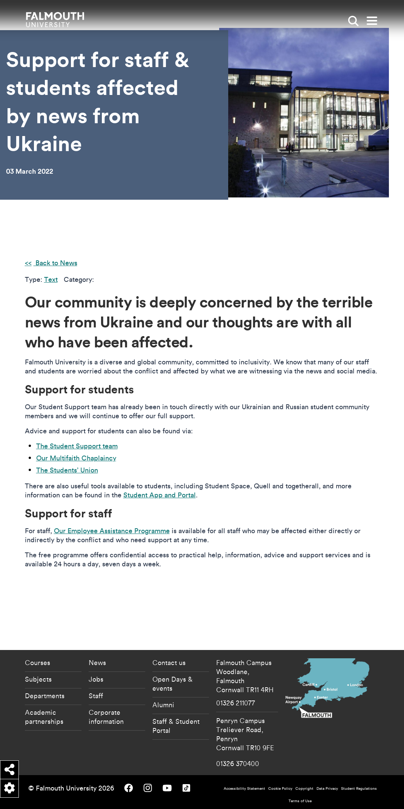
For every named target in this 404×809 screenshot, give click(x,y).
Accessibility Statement (244, 788)
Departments (45, 695)
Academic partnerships (44, 716)
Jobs (96, 679)
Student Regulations (359, 788)
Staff (96, 695)
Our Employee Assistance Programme (112, 530)
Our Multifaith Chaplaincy (76, 458)
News (97, 662)
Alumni (163, 704)
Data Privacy (327, 788)
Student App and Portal (159, 495)
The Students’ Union (67, 470)
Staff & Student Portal (176, 725)
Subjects (38, 679)
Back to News (55, 262)
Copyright (304, 788)
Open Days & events (172, 683)
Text (51, 279)
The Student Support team (77, 446)
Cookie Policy (280, 788)
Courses (37, 662)
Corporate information (106, 716)
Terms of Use (300, 800)
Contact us (169, 662)
